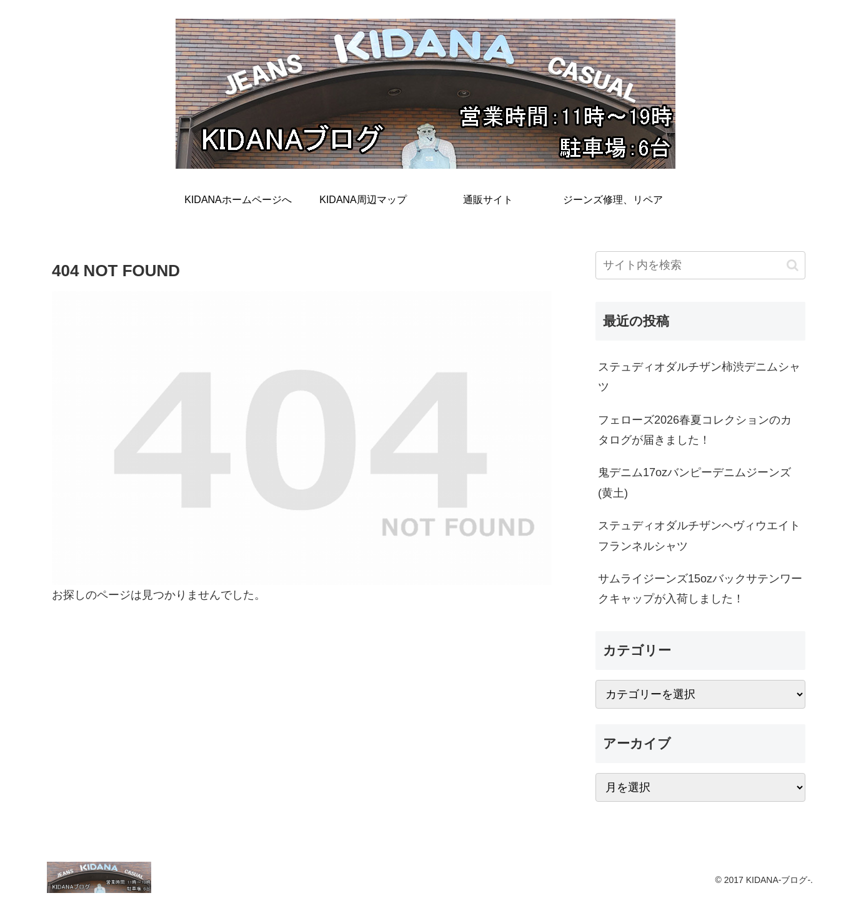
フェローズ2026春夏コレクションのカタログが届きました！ (695, 430)
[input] (700, 265)
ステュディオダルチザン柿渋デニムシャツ (699, 377)
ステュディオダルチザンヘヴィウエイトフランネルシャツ (699, 535)
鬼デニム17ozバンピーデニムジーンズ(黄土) (694, 482)
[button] (793, 265)
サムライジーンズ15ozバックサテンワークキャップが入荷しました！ (700, 588)
